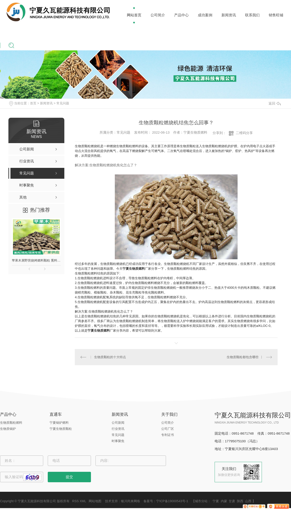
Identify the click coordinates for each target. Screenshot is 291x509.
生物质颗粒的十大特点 (110, 357)
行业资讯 (118, 429)
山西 (248, 501)
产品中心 (181, 15)
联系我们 (252, 15)
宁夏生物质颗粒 (61, 429)
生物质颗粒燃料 (11, 422)
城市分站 (201, 501)
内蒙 (224, 501)
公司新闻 (118, 422)
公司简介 (158, 15)
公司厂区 (167, 429)
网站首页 (134, 15)
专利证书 (167, 435)
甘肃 (232, 501)
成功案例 (205, 15)
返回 (274, 103)
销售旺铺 (276, 15)
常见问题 (62, 103)
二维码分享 (244, 133)
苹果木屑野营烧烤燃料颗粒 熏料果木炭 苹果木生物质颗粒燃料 (36, 260)
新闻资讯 (228, 15)
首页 (33, 103)
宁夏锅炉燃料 (59, 422)
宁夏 (216, 501)
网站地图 (95, 501)
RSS (75, 501)
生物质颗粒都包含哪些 (242, 357)
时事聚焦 (118, 441)
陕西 (240, 501)
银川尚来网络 (130, 501)
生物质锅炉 (8, 429)
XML (83, 501)
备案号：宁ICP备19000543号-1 (165, 501)
